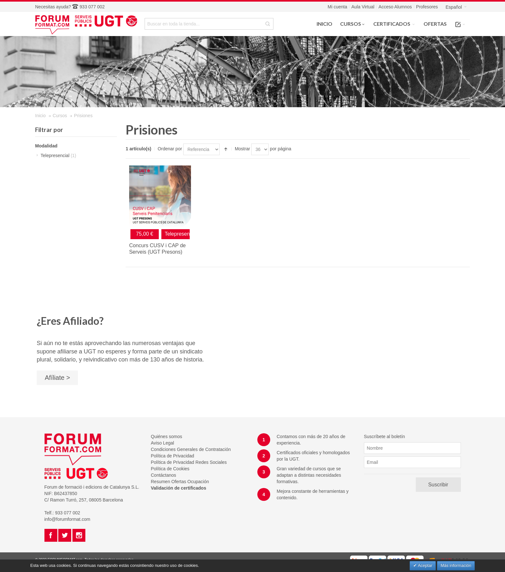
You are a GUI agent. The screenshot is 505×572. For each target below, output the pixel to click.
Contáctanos (163, 475)
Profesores (427, 6)
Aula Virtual (362, 6)
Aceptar (424, 565)
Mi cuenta (337, 6)
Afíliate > (57, 377)
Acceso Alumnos (395, 6)
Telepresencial (58, 155)
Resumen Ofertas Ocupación (180, 481)
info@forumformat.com (67, 519)
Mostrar (242, 148)
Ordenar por (170, 148)
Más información (456, 565)
